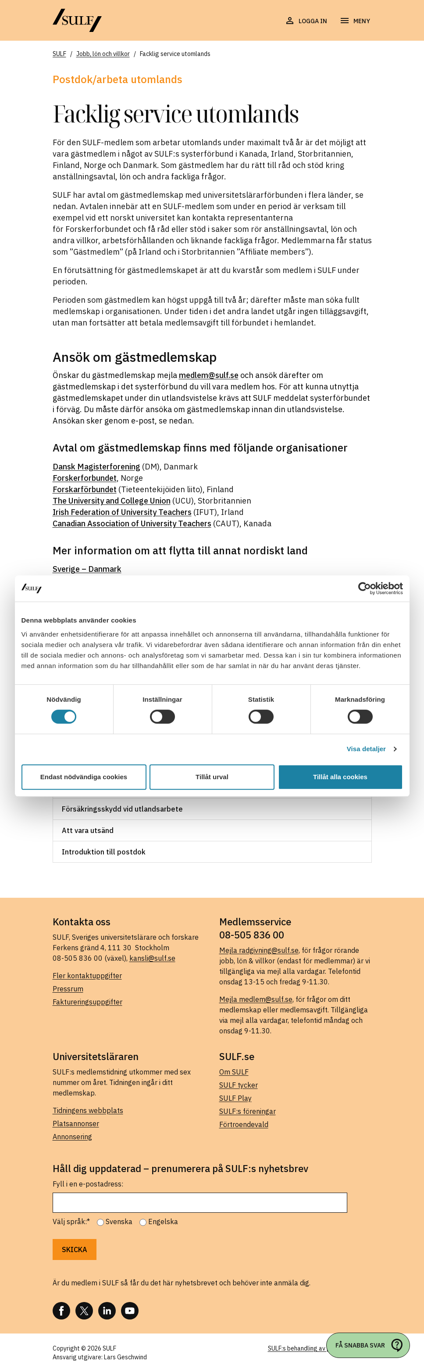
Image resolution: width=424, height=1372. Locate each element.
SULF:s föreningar (247, 1111)
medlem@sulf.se (209, 375)
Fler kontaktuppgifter (87, 975)
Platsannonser (76, 1123)
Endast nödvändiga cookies (83, 776)
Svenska (119, 1221)
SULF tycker (238, 1085)
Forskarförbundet (85, 489)
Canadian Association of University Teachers (132, 523)
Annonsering (72, 1136)
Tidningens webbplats (88, 1110)
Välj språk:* (71, 1221)
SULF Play (235, 1098)
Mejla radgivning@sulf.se (259, 950)
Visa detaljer (366, 748)
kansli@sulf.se (152, 958)
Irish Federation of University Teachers (122, 512)
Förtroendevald (243, 1124)
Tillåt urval (212, 776)
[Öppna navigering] (355, 21)
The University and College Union (112, 501)
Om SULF (234, 1072)
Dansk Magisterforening (96, 467)
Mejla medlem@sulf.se (255, 999)
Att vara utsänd (88, 830)
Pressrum (68, 988)
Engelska (163, 1221)
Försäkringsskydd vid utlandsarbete (122, 809)
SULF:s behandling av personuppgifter (320, 1348)
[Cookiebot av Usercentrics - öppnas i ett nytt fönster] (364, 588)
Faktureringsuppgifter (87, 1002)
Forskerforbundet (85, 478)
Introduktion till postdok (104, 851)
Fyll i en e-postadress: (88, 1184)
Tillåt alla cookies (340, 776)
